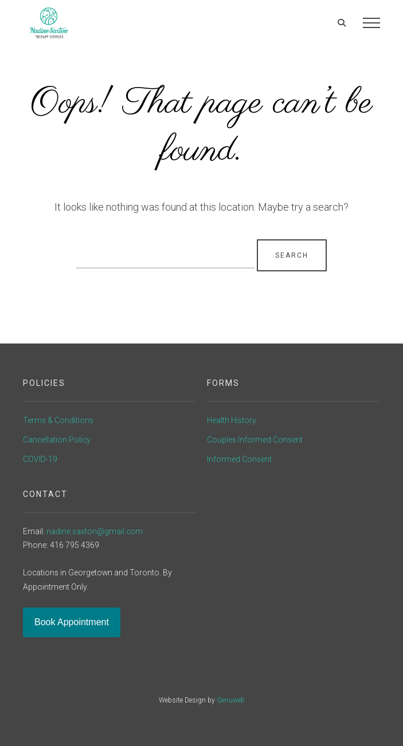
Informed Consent (239, 459)
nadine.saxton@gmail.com (94, 531)
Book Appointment (71, 622)
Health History (231, 420)
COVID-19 (40, 459)
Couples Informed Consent (255, 439)
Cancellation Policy (57, 439)
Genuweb (231, 700)
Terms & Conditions (58, 420)
